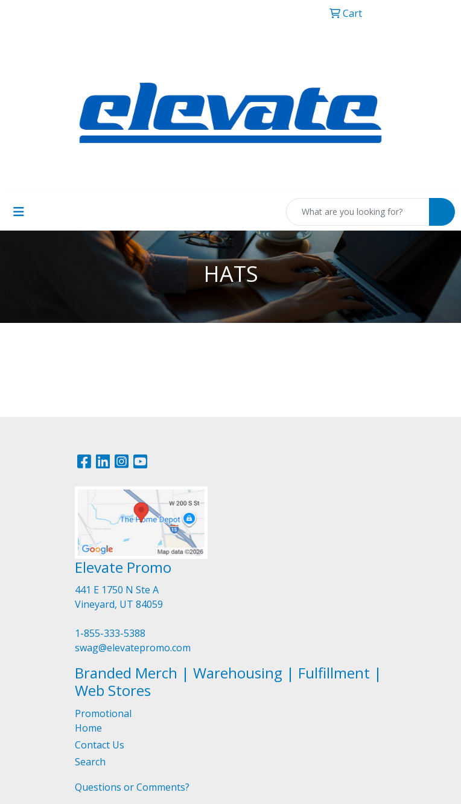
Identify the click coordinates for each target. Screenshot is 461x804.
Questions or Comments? (132, 787)
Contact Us (99, 744)
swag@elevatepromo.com (133, 647)
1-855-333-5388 (110, 633)
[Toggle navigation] (18, 211)
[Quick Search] (358, 212)
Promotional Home (103, 721)
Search (90, 761)
